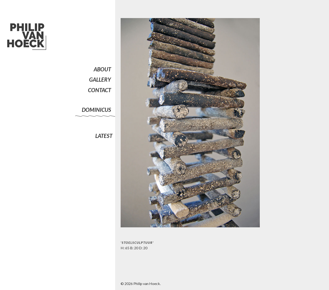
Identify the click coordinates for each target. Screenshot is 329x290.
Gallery (100, 79)
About (102, 69)
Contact (99, 90)
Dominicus (96, 109)
